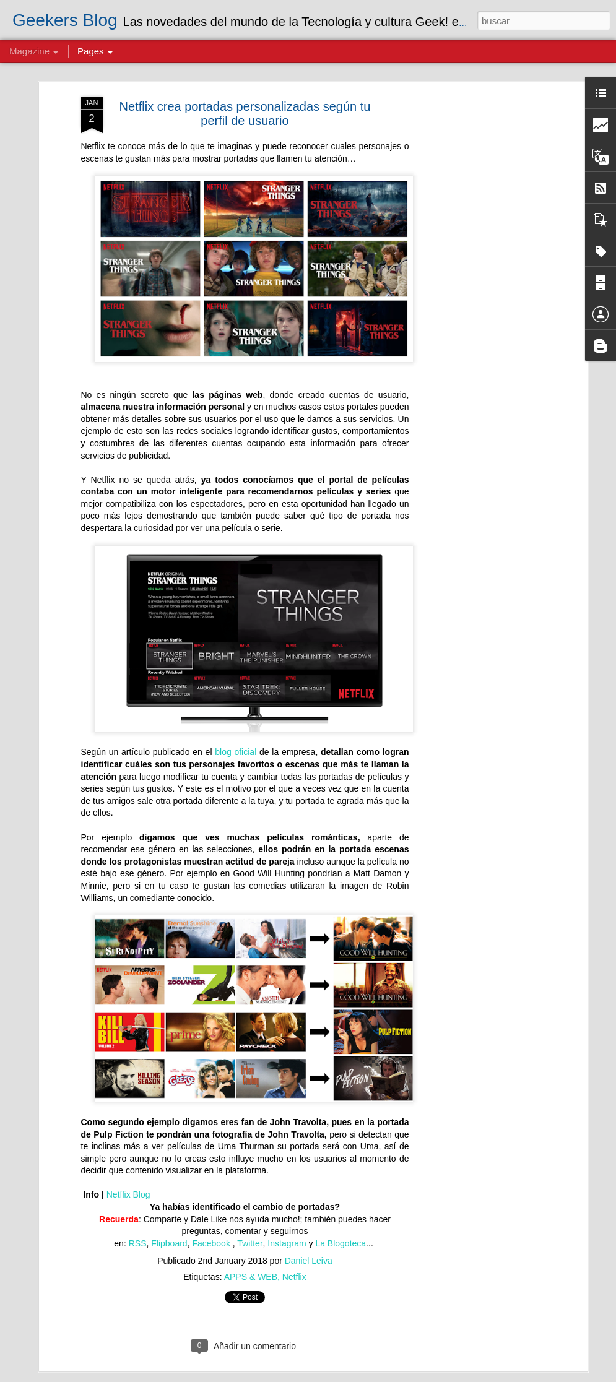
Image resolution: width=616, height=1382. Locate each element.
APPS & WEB (250, 1277)
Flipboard (169, 1243)
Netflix (294, 1277)
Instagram (286, 1243)
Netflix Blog (128, 1194)
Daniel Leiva (308, 1261)
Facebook (212, 1243)
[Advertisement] (477, 291)
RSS (138, 1243)
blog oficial (235, 752)
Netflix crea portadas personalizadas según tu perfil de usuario (245, 113)
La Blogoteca (340, 1243)
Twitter (249, 1243)
